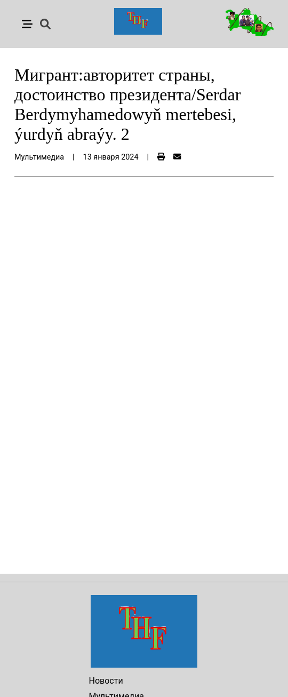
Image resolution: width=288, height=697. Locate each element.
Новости (106, 681)
